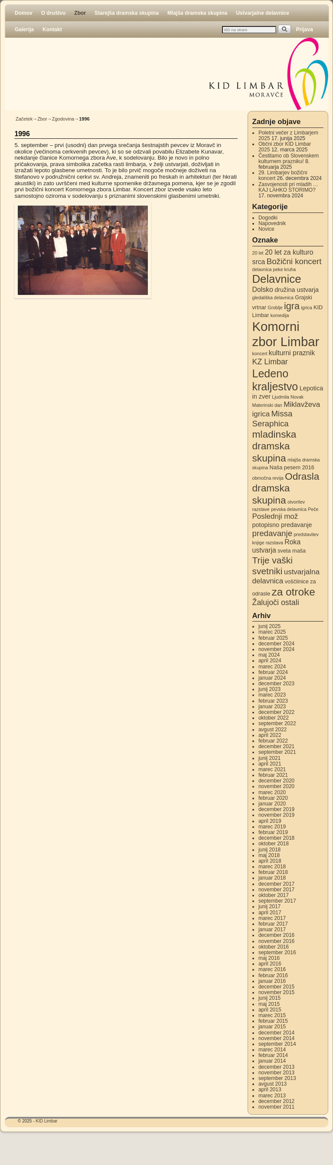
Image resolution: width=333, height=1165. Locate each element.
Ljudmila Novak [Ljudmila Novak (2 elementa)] (288, 396)
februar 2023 (273, 701)
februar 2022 (273, 741)
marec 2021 (272, 769)
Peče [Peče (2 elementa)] (313, 509)
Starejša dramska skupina (127, 13)
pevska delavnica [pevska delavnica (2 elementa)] (289, 509)
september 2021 (277, 752)
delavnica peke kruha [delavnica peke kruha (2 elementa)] (274, 269)
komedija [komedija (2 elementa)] (280, 315)
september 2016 (277, 952)
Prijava (304, 29)
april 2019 (269, 821)
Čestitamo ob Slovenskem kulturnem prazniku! (288, 158)
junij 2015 (269, 998)
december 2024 (276, 644)
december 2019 (276, 809)
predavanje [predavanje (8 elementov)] (272, 533)
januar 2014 (272, 1061)
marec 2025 (272, 632)
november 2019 (276, 815)
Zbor (80, 13)
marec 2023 (272, 695)
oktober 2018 (273, 844)
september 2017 (277, 901)
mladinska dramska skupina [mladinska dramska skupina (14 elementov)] (274, 446)
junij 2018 (269, 850)
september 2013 (277, 1078)
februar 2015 (273, 1021)
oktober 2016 (273, 947)
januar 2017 (272, 929)
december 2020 (276, 781)
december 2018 (276, 838)
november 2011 (276, 1107)
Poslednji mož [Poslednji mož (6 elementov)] (275, 516)
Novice (266, 229)
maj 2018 (269, 855)
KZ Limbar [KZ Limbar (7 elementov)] (270, 361)
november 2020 (276, 786)
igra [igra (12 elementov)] (292, 306)
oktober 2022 (273, 718)
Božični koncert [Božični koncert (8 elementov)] (294, 261)
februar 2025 (273, 638)
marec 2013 (272, 1096)
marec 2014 (272, 1050)
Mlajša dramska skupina (197, 13)
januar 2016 (272, 981)
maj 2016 (269, 958)
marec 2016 (272, 969)
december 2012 (276, 1101)
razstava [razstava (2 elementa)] (274, 542)
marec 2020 (272, 792)
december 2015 (276, 987)
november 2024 (276, 649)
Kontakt (52, 29)
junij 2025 (269, 626)
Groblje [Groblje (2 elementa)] (275, 307)
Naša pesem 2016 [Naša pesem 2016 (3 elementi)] (292, 467)
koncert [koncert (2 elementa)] (260, 353)
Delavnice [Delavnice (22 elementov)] (276, 279)
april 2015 (269, 1010)
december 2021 (276, 746)
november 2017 (276, 890)
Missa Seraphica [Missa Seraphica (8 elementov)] (272, 418)
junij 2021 (269, 758)
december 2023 (276, 684)
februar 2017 (273, 924)
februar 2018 (273, 872)
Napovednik (272, 223)
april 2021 (269, 764)
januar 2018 (272, 878)
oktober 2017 (273, 895)
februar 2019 (273, 832)
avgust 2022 (272, 729)
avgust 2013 (272, 1084)
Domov (24, 13)
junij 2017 (269, 906)
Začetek (24, 118)
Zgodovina (63, 118)
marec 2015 (272, 1015)
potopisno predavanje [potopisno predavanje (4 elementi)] (282, 524)
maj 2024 (269, 655)
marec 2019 (272, 827)
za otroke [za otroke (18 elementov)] (293, 592)
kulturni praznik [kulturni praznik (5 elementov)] (292, 353)
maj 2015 (269, 1004)
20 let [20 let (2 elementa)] (258, 252)
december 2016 (276, 935)
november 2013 (276, 1073)
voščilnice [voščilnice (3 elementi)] (297, 581)
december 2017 (276, 884)
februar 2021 (273, 775)
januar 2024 (272, 678)
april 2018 (269, 861)
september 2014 (277, 1044)
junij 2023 (269, 689)
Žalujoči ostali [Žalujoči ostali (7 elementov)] (275, 602)
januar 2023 (272, 707)
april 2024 (269, 661)
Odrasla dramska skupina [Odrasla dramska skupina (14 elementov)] (286, 488)
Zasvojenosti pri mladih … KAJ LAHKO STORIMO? (288, 187)
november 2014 (276, 1038)
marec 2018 (272, 867)
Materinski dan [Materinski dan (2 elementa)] (267, 405)
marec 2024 (272, 667)
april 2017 (269, 913)
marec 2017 (272, 918)
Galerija (24, 29)
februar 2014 (273, 1055)
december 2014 (276, 1033)
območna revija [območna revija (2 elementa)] (268, 478)
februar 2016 (273, 975)
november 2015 (276, 992)
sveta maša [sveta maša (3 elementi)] (292, 550)
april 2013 (269, 1089)
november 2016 (276, 941)
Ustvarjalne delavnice (262, 13)
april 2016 (269, 964)
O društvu (53, 13)
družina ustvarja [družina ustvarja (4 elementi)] (296, 289)
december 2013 (276, 1067)
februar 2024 (273, 672)
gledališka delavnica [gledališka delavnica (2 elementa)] (273, 297)
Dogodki (268, 218)
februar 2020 (273, 798)
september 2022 (277, 723)
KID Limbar (46, 1121)
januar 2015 (272, 1027)
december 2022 (276, 712)
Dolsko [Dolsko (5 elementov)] (262, 289)
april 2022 (269, 735)
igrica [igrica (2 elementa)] (306, 307)
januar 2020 (272, 804)
